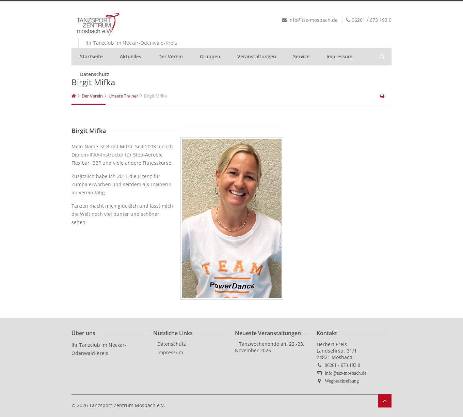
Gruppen (210, 56)
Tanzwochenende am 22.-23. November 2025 (269, 347)
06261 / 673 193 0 (342, 365)
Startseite (91, 56)
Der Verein (170, 56)
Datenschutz (94, 74)
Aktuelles (130, 56)
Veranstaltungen (256, 56)
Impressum (339, 56)
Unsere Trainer (123, 96)
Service (301, 56)
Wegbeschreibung (342, 380)
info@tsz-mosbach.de (345, 373)
